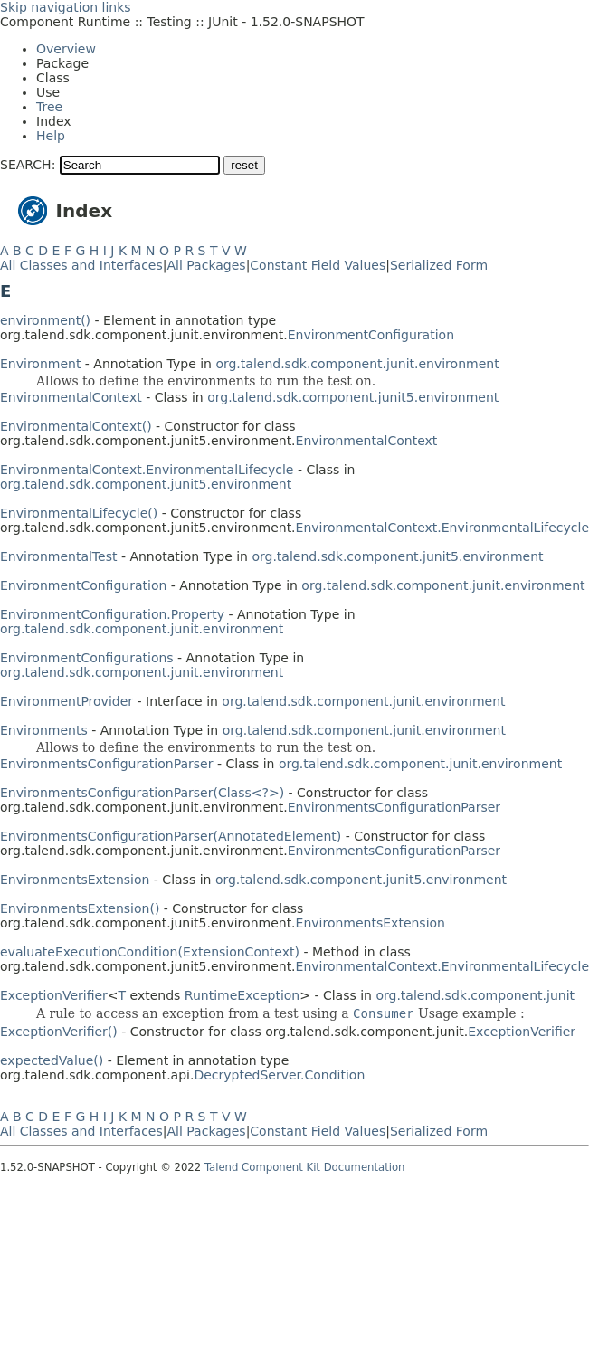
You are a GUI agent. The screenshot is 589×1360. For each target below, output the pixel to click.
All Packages (205, 265)
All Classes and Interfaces (81, 265)
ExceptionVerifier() (59, 1031)
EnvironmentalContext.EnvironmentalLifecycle (146, 469)
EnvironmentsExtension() (79, 908)
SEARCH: (27, 164)
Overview (66, 49)
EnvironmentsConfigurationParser (106, 763)
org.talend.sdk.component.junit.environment (357, 364)
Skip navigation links (65, 7)
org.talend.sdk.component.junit (475, 995)
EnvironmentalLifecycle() (78, 513)
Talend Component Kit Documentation (304, 1167)
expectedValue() (51, 1060)
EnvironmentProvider (66, 701)
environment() (45, 320)
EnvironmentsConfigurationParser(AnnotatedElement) (170, 836)
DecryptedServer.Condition (279, 1075)
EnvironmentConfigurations (87, 658)
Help (50, 135)
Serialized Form (439, 265)
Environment (40, 364)
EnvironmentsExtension (74, 879)
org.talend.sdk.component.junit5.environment (353, 397)
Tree (49, 107)
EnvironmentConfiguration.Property (112, 614)
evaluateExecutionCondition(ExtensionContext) (149, 952)
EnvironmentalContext (71, 397)
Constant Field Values (317, 265)
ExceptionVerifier (54, 995)
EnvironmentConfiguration (371, 335)
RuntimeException (242, 995)
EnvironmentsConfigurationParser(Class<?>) (142, 792)
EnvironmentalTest (58, 556)
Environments (44, 730)
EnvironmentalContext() (76, 426)
